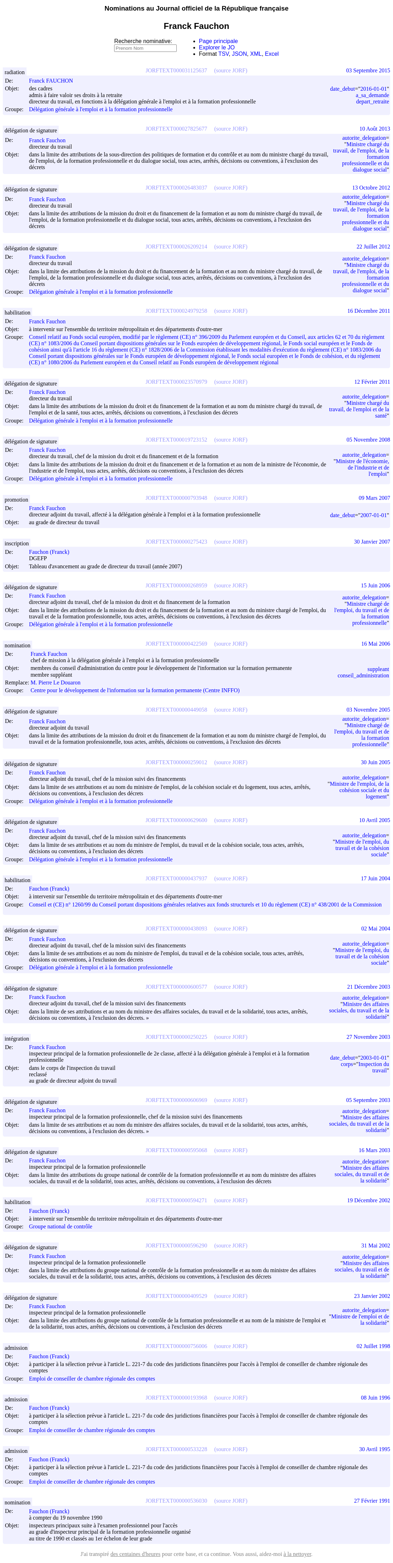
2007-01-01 (373, 515)
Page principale (218, 41)
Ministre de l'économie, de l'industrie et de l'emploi (362, 467)
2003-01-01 (373, 1058)
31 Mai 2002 (375, 1245)
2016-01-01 (373, 89)
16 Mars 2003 (374, 1150)
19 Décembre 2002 (368, 1200)
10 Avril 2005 (374, 820)
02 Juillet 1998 (373, 1346)
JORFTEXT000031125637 (176, 70)
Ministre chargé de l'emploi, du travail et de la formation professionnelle (361, 613)
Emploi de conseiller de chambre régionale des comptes (92, 1379)
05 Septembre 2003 (368, 1100)
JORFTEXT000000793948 (176, 498)
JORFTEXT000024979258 (176, 311)
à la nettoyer (297, 1554)
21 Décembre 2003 (368, 987)
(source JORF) (230, 70)
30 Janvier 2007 (372, 542)
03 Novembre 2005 (368, 710)
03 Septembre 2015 (368, 70)
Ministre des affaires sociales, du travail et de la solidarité (359, 1010)
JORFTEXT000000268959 (176, 585)
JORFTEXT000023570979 (176, 382)
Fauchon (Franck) (52, 552)
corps (347, 1064)
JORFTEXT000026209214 (176, 247)
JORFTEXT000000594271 (176, 1200)
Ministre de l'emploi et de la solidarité (360, 1319)
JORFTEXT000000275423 (176, 542)
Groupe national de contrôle (60, 1226)
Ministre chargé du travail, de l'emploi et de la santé (359, 409)
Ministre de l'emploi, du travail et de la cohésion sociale (362, 848)
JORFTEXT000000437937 (176, 878)
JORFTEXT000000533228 (176, 1449)
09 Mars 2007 (374, 498)
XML (256, 54)
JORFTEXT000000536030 (176, 1501)
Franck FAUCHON (54, 81)
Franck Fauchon (50, 140)
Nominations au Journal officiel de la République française (197, 8)
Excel (272, 54)
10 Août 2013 (374, 129)
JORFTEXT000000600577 (176, 987)
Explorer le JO (217, 47)
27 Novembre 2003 (368, 1037)
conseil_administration (363, 675)
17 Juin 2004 (375, 878)
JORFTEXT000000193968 (176, 1398)
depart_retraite (372, 101)
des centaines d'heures (135, 1554)
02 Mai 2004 (375, 929)
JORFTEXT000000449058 (176, 710)
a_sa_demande (372, 95)
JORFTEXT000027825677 (176, 129)
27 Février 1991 (372, 1501)
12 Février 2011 (372, 382)
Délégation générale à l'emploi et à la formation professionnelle (100, 110)
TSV (223, 54)
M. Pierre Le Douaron (58, 682)
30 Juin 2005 (375, 762)
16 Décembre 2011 (368, 311)
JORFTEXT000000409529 (176, 1296)
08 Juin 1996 (375, 1398)
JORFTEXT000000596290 (176, 1245)
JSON (239, 54)
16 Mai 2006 (375, 644)
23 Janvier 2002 (372, 1296)
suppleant (378, 669)
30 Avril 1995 (374, 1449)
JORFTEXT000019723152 (176, 440)
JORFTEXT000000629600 (176, 820)
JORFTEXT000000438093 (176, 929)
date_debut (342, 89)
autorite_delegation (364, 138)
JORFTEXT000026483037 (176, 188)
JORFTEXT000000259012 (176, 762)
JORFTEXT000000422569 (176, 644)
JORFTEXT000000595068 (176, 1150)
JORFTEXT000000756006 (176, 1346)
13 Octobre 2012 (371, 188)
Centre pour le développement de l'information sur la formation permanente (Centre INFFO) (135, 691)
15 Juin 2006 (375, 585)
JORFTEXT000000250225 (176, 1037)
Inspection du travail (373, 1067)
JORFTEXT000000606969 (176, 1100)
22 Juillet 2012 (373, 247)
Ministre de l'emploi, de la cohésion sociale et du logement (359, 790)
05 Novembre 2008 (368, 440)
